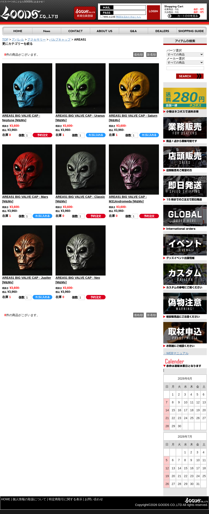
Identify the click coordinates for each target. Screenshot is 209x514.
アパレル (18, 39)
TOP (5, 39)
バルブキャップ (60, 39)
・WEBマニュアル (176, 353)
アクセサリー (36, 39)
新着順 (151, 54)
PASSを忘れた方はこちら (128, 17)
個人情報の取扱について (29, 499)
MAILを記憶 (107, 17)
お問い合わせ (94, 499)
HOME (5, 499)
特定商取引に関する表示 (65, 499)
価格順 (138, 54)
